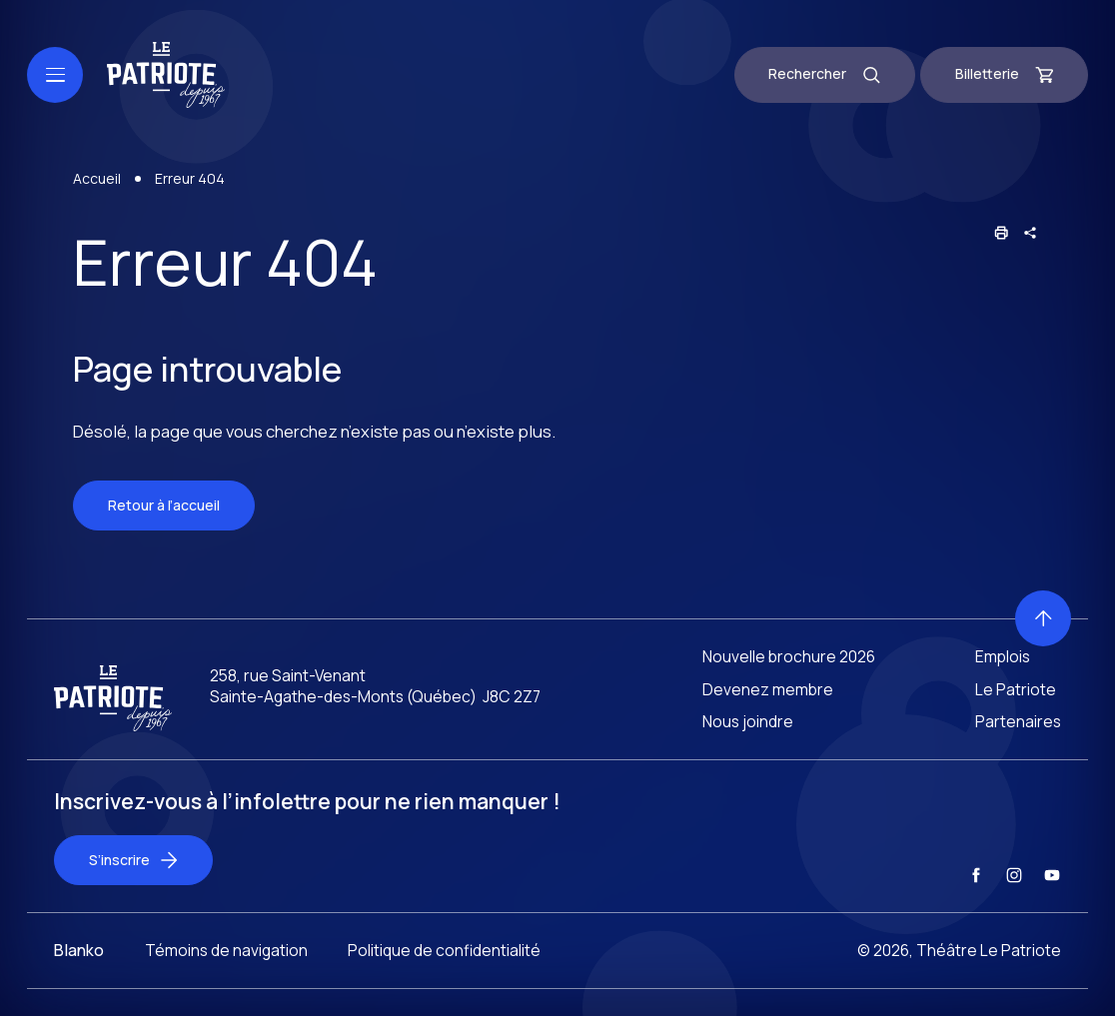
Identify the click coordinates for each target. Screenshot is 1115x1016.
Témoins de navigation (226, 968)
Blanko (79, 968)
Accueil (97, 182)
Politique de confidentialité (444, 968)
